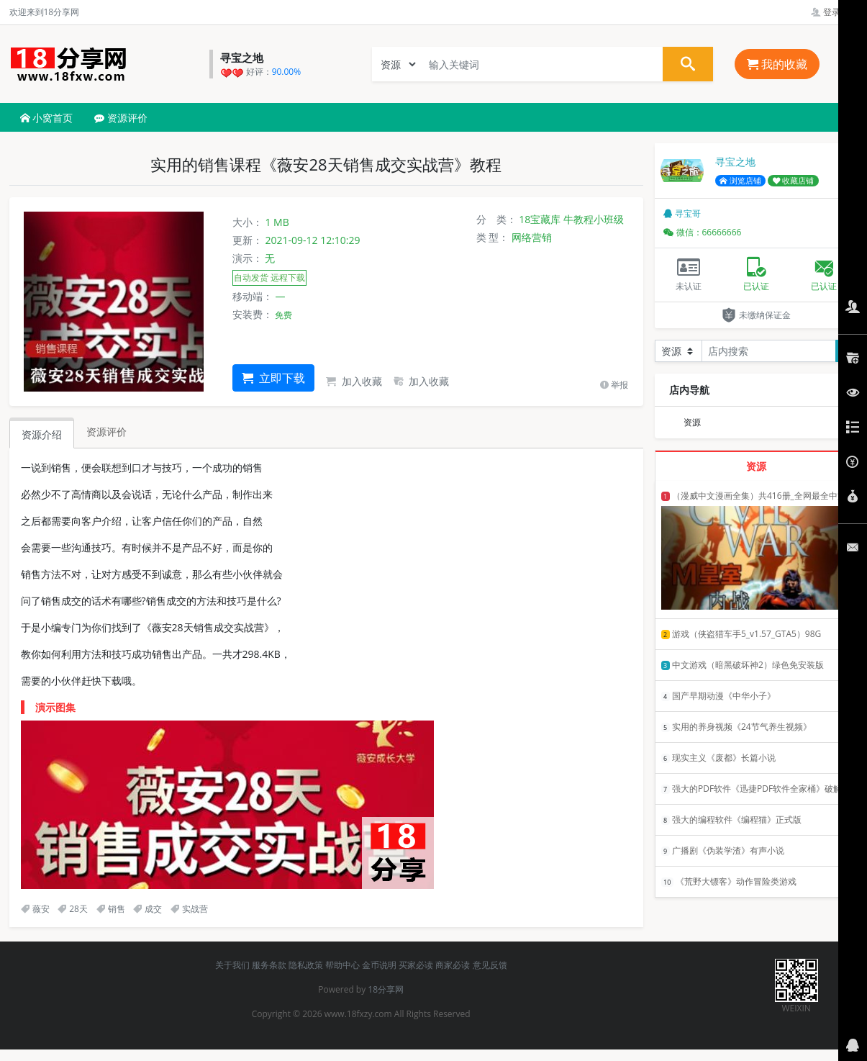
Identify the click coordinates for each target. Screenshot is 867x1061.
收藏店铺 (793, 181)
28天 (73, 909)
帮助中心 (342, 965)
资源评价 (120, 118)
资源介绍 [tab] (42, 434)
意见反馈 (490, 965)
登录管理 (834, 12)
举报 (614, 385)
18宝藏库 (539, 219)
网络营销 (532, 237)
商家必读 (452, 965)
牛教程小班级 (593, 219)
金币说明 (379, 965)
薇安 (35, 909)
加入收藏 (354, 381)
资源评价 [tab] (106, 431)
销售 (110, 909)
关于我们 (232, 965)
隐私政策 (306, 965)
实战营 (189, 909)
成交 (147, 909)
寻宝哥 (682, 213)
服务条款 (269, 965)
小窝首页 (46, 118)
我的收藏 (777, 64)
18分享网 (386, 989)
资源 (692, 422)
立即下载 (273, 378)
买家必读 (416, 965)
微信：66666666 (702, 232)
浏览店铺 (740, 181)
